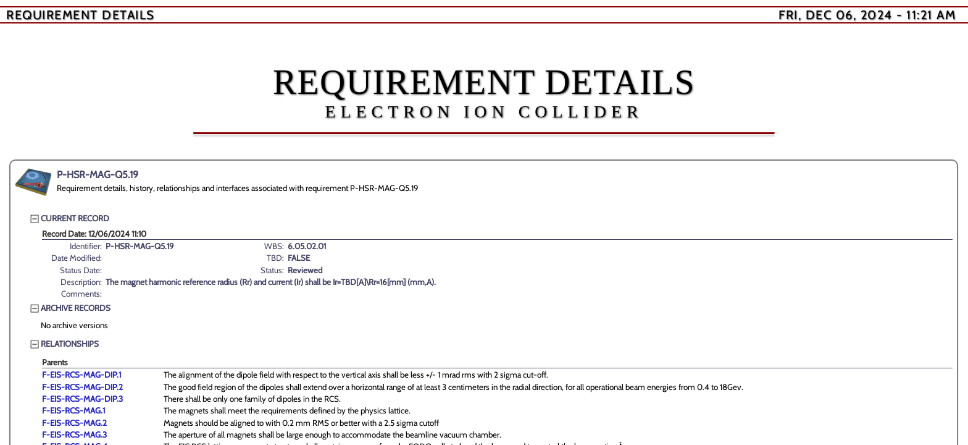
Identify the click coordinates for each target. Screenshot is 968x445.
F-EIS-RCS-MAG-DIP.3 (82, 399)
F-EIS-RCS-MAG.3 (74, 434)
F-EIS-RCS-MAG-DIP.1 (81, 374)
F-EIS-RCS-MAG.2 (74, 423)
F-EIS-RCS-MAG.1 (73, 410)
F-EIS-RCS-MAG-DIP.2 (82, 387)
